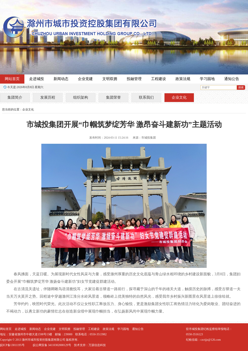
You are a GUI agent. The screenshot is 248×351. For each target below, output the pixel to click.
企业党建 (85, 79)
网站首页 (12, 79)
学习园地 (207, 79)
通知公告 (231, 79)
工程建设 (158, 79)
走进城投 (36, 79)
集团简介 (14, 97)
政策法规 (182, 79)
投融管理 (134, 79)
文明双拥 (109, 79)
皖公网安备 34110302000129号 (52, 345)
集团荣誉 (113, 97)
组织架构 (80, 97)
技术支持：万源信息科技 (90, 345)
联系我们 (146, 97)
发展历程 (47, 97)
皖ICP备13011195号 (12, 345)
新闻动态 (61, 79)
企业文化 (179, 97)
